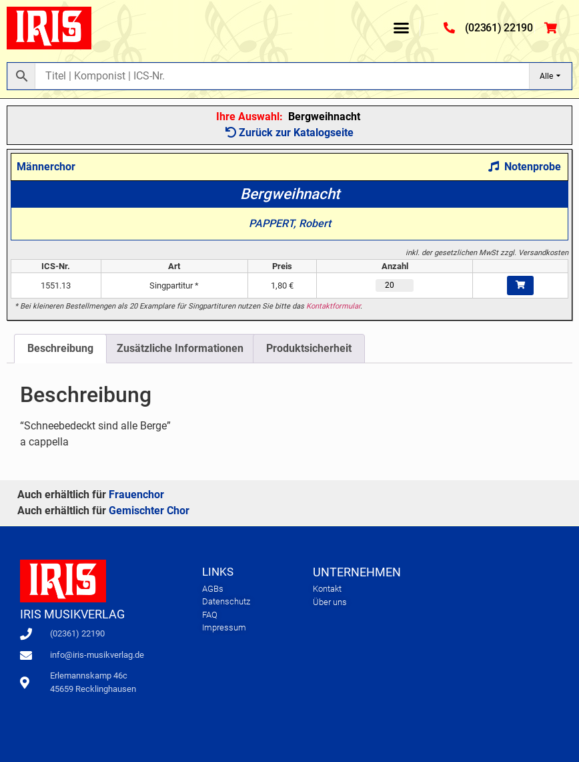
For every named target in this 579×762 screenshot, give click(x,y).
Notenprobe (524, 166)
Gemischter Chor (149, 510)
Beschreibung (60, 348)
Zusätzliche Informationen (180, 348)
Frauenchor (136, 494)
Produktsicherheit (309, 348)
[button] (401, 28)
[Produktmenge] (395, 285)
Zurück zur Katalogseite (289, 132)
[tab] (60, 348)
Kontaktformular (333, 306)
